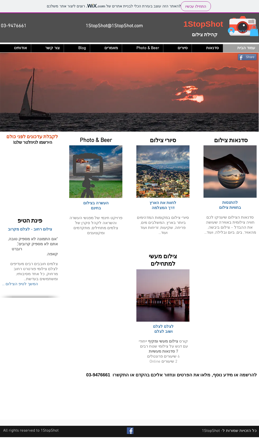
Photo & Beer (96, 140)
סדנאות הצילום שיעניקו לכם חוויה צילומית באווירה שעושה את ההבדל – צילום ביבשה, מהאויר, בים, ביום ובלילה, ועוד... (230, 225)
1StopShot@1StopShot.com (114, 26)
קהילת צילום (205, 35)
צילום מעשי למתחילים (163, 260)
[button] (254, 30)
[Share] (247, 57)
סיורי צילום (163, 140)
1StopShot (203, 24)
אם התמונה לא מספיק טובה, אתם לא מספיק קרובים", (33, 242)
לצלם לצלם (163, 326)
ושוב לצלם (163, 331)
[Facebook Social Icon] (130, 430)
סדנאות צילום (230, 140)
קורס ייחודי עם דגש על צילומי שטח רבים (163, 344)
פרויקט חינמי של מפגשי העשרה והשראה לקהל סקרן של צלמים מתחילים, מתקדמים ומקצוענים (96, 225)
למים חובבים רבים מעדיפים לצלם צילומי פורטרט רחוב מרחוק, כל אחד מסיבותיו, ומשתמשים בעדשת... (34, 271)
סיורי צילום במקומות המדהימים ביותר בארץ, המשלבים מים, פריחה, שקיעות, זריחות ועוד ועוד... (163, 225)
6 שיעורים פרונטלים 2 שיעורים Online (163, 359)
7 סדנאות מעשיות (163, 351)
